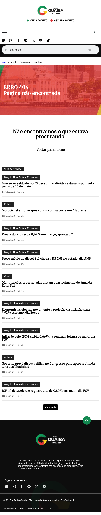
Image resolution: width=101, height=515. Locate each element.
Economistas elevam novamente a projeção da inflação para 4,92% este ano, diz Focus (46, 311)
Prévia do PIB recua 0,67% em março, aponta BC (37, 234)
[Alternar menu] (5, 32)
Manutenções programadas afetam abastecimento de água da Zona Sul (47, 284)
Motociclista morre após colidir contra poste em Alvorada (44, 210)
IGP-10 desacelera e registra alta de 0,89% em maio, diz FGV (45, 391)
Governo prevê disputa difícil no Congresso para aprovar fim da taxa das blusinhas (48, 365)
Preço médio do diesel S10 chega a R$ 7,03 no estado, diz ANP (46, 258)
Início (4, 62)
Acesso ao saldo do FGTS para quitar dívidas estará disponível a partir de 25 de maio (48, 184)
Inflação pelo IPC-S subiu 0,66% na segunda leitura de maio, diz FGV (48, 338)
